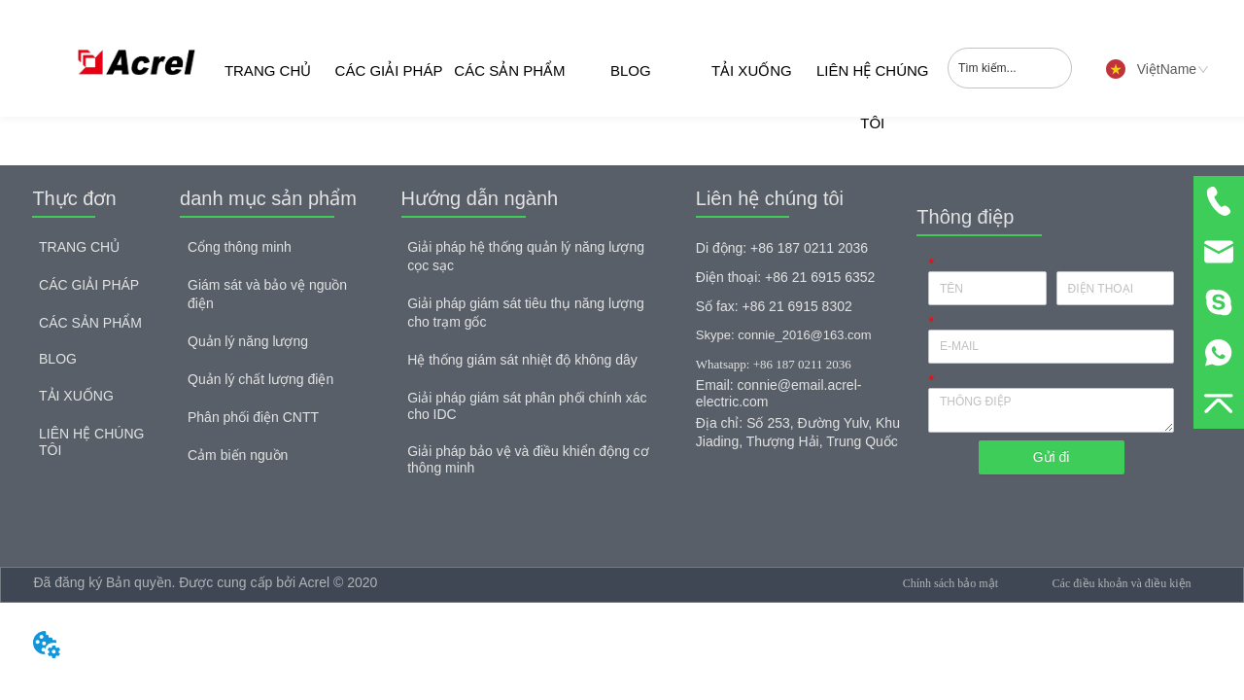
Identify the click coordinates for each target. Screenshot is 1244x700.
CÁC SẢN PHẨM (509, 70)
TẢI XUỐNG (751, 70)
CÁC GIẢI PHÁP (389, 70)
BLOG (630, 70)
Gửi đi (1051, 457)
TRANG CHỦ (268, 70)
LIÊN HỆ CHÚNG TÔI (872, 89)
